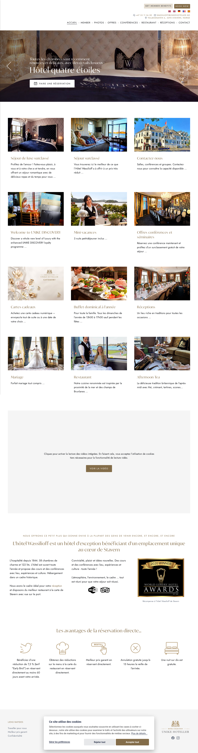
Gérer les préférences (59, 742)
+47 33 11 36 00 (143, 15)
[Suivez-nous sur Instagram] (178, 739)
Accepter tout (139, 742)
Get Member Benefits (158, 5)
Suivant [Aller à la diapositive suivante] (187, 65)
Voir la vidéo (99, 469)
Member (85, 22)
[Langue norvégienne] (169, 11)
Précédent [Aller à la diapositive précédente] (10, 65)
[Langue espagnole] (189, 11)
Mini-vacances (85, 232)
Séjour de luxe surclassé (30, 157)
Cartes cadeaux (23, 307)
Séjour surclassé (87, 157)
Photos (99, 22)
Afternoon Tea (149, 377)
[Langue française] (184, 11)
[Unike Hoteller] (175, 723)
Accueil (72, 22)
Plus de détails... (139, 734)
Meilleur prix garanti (17, 732)
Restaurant (83, 377)
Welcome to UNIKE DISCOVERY (26, 235)
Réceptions (146, 307)
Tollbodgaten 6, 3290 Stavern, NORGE (168, 18)
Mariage (17, 377)
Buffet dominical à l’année (95, 307)
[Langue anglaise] (174, 11)
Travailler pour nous (17, 728)
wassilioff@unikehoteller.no (173, 15)
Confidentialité (15, 736)
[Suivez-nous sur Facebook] (172, 739)
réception (57, 586)
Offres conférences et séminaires (155, 235)
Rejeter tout (119, 742)
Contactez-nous (150, 158)
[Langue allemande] (179, 11)
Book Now (182, 5)
